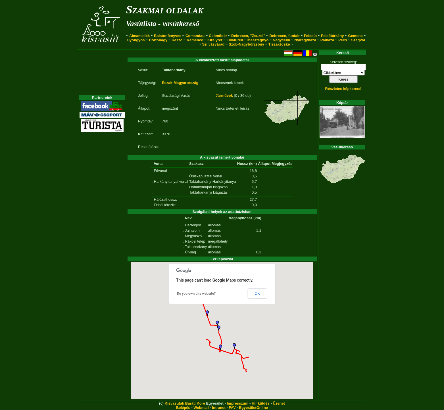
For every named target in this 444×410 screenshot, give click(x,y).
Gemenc (355, 36)
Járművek (224, 95)
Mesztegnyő (257, 40)
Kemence (195, 40)
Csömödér (218, 36)
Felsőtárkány (332, 36)
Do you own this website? (196, 294)
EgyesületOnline (253, 407)
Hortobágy (158, 40)
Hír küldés (261, 403)
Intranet (219, 407)
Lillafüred (235, 40)
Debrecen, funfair (284, 36)
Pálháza (327, 40)
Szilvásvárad (213, 44)
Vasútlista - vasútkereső (162, 23)
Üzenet (279, 403)
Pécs (342, 40)
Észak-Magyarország (180, 83)
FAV (232, 407)
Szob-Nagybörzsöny (246, 44)
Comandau (195, 36)
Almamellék (139, 36)
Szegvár (358, 40)
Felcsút (310, 36)
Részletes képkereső (343, 89)
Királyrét (214, 40)
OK (257, 293)
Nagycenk (281, 40)
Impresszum (237, 403)
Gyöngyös (136, 40)
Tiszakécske (279, 44)
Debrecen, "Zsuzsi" (248, 36)
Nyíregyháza (305, 40)
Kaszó (177, 40)
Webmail (201, 407)
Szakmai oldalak (164, 9)
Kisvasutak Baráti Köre (185, 403)
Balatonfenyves (167, 36)
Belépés (183, 407)
